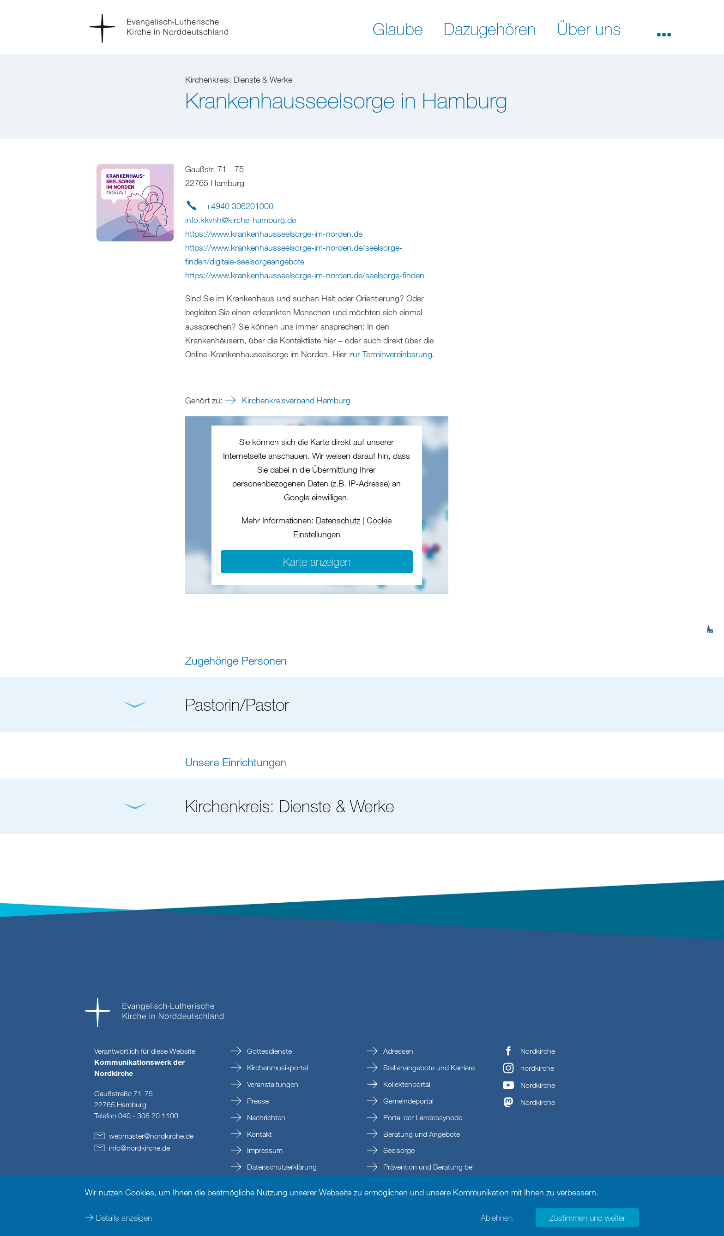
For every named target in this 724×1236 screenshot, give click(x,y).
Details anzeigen (124, 1217)
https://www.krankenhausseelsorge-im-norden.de (273, 233)
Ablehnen (497, 1217)
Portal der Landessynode (421, 1117)
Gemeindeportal (407, 1101)
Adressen (397, 1051)
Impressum (264, 1150)
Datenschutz (338, 520)
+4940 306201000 (239, 206)
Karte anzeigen (316, 561)
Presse (257, 1101)
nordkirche (537, 1068)
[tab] (710, 584)
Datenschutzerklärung (281, 1167)
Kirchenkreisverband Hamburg (295, 400)
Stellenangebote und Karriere (428, 1067)
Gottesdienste (268, 1051)
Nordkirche (537, 1051)
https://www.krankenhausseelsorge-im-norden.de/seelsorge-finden (304, 275)
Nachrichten (265, 1117)
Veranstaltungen (271, 1084)
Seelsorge (398, 1150)
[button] (664, 28)
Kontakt (258, 1134)
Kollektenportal (405, 1084)
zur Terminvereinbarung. (391, 354)
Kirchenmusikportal (276, 1067)
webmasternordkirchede (151, 1136)
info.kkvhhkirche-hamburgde (240, 220)
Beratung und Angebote (420, 1134)
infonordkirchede (139, 1148)
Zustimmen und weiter (587, 1217)
